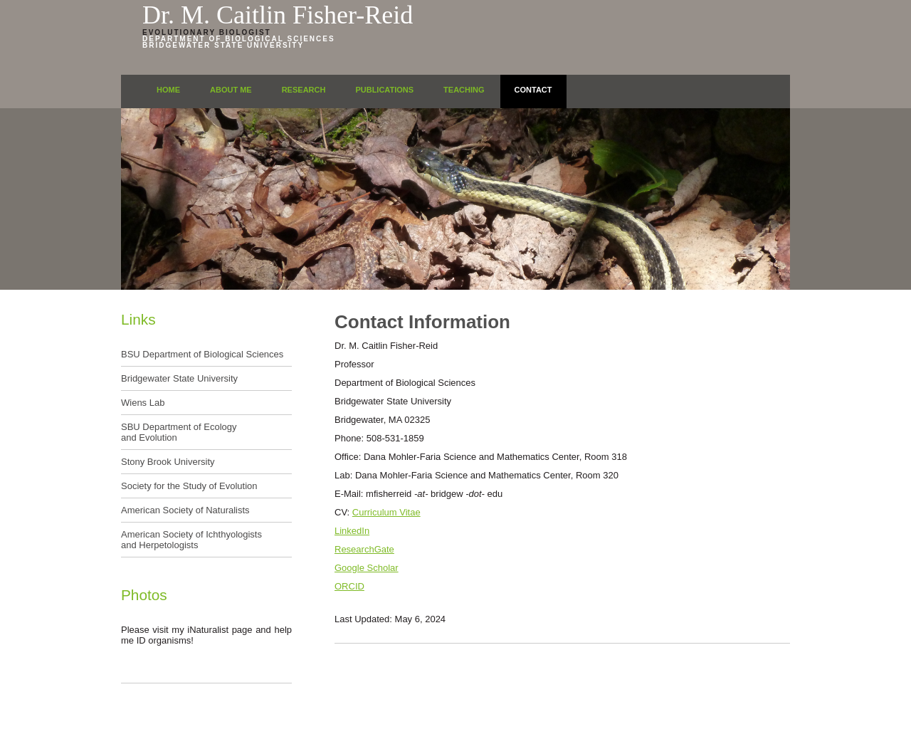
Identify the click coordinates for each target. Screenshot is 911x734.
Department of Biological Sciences (238, 39)
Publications (384, 89)
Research (304, 89)
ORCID (349, 586)
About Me (231, 89)
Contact (533, 89)
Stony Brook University (168, 461)
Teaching (463, 89)
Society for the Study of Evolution (189, 486)
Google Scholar (367, 567)
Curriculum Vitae (386, 512)
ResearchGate (364, 549)
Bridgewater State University (223, 45)
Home (168, 89)
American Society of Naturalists (185, 510)
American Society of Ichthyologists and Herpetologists (191, 539)
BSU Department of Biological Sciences (202, 354)
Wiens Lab (142, 402)
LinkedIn (352, 530)
